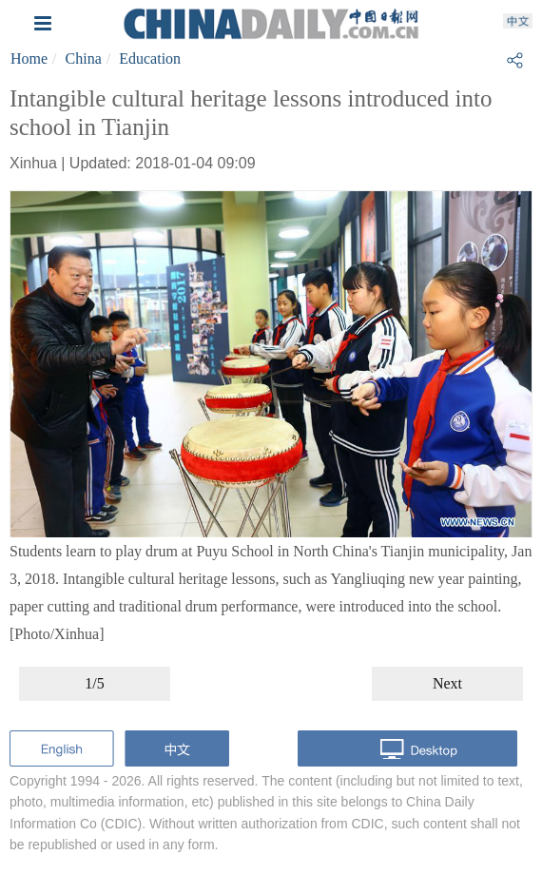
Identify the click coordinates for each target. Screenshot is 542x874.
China (84, 58)
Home (29, 58)
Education (150, 58)
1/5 (94, 683)
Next (447, 683)
